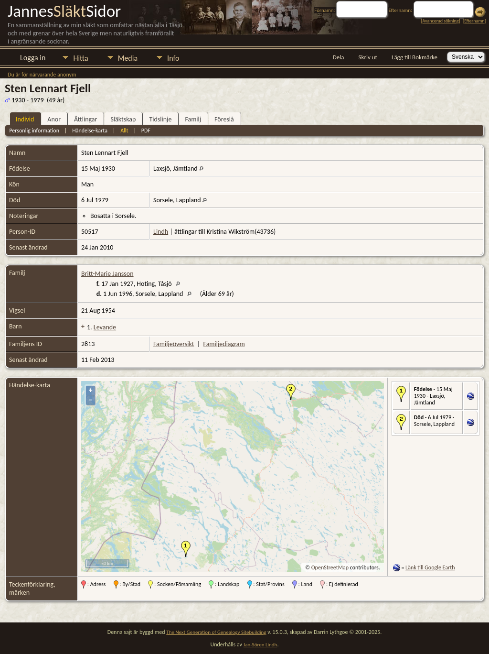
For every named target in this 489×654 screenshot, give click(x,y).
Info (173, 58)
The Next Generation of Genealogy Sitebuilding (216, 632)
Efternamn (474, 21)
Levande (105, 327)
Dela (338, 57)
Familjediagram (224, 344)
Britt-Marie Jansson (107, 274)
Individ (25, 119)
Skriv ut (368, 57)
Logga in (32, 57)
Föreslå (224, 119)
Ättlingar (85, 119)
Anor (54, 119)
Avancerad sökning (440, 21)
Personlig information (34, 130)
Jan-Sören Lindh (260, 645)
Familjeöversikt (173, 344)
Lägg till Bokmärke (414, 57)
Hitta (80, 58)
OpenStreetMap (330, 567)
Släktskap (123, 119)
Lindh (160, 232)
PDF (145, 130)
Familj (193, 119)
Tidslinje (160, 119)
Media (128, 58)
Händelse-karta (89, 130)
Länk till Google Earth (430, 567)
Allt (124, 130)
